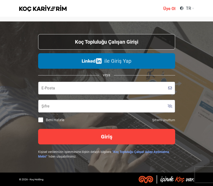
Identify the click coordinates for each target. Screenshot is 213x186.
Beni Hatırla (51, 120)
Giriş (106, 137)
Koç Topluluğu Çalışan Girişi (106, 42)
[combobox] (189, 8)
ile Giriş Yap (106, 61)
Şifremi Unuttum (163, 120)
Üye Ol (169, 8)
